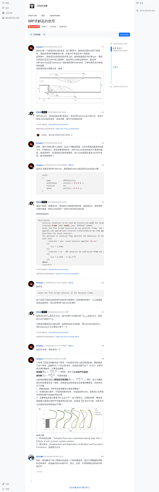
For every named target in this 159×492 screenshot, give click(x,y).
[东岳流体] (12, 13)
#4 (103, 165)
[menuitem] (146, 3)
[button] (12, 484)
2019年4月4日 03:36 (58, 112)
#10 (102, 457)
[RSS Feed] (44, 34)
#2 (103, 112)
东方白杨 (39, 457)
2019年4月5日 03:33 (58, 312)
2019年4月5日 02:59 (53, 165)
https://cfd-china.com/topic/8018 (67, 129)
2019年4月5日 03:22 (53, 283)
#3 (103, 143)
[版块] (12, 8)
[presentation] (48, 315)
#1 (103, 47)
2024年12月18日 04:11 (54, 457)
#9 (103, 359)
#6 (103, 283)
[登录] (146, 3)
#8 (103, 346)
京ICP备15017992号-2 (79, 487)
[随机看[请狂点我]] (12, 18)
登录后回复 (124, 34)
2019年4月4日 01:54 (54, 47)
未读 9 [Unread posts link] (115, 67)
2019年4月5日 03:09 (58, 202)
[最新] (12, 3)
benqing (39, 47)
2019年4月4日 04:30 (54, 143)
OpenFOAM (34, 27)
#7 (103, 312)
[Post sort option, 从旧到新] (35, 34)
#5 (103, 202)
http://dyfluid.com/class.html (58, 124)
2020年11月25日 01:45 (55, 359)
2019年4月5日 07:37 (53, 346)
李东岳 (38, 112)
